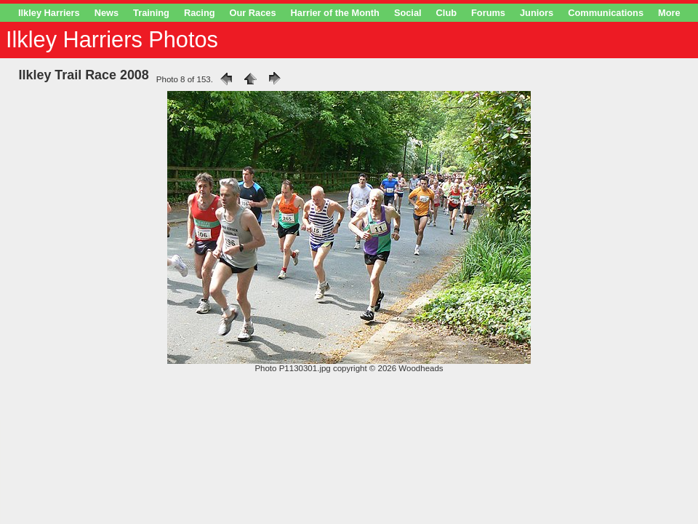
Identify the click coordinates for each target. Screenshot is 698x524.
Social (408, 12)
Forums (488, 12)
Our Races (253, 12)
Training (151, 12)
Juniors (536, 12)
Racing (199, 12)
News (107, 12)
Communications (605, 12)
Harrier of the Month (335, 12)
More (669, 12)
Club (446, 12)
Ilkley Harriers (49, 12)
